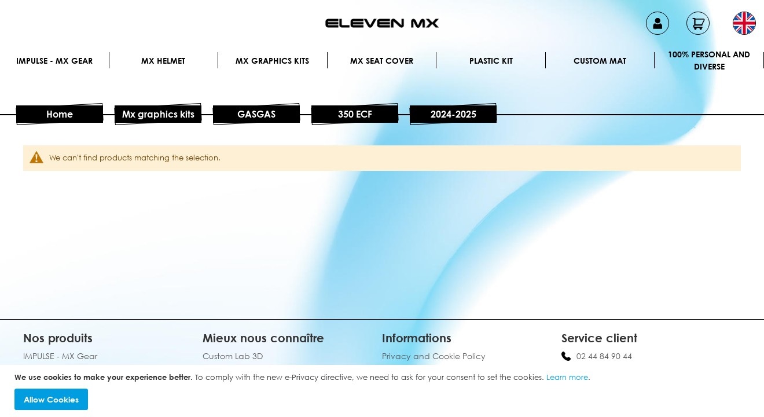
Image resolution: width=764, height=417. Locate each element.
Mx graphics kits (272, 60)
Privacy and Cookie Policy (434, 356)
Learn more (567, 377)
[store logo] (382, 23)
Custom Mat (600, 60)
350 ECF (355, 114)
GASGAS (256, 114)
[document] (383, 391)
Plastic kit (491, 60)
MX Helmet (163, 60)
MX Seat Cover (381, 60)
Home (59, 114)
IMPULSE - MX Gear (54, 60)
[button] (744, 23)
